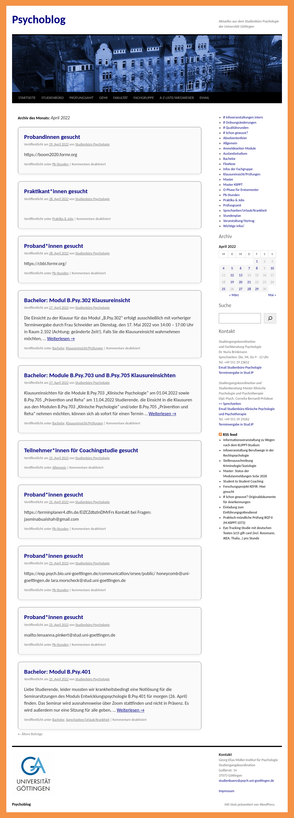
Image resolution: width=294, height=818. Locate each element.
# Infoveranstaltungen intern (243, 117)
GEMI (103, 97)
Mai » (272, 295)
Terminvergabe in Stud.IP (236, 373)
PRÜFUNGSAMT (81, 97)
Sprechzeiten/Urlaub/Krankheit (87, 720)
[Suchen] (270, 318)
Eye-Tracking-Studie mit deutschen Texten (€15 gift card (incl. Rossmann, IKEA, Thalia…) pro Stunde (249, 533)
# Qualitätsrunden (236, 128)
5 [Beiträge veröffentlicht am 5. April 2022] (232, 268)
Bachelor (58, 348)
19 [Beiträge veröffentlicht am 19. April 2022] (232, 282)
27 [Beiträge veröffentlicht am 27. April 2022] (240, 289)
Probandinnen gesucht (52, 137)
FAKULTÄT (120, 97)
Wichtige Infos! (233, 226)
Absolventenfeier (235, 138)
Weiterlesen (61, 338)
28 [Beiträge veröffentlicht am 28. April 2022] (249, 289)
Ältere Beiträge (30, 734)
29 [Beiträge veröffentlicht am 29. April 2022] (256, 289)
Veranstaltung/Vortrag (239, 221)
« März (234, 295)
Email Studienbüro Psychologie (240, 367)
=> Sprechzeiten (230, 404)
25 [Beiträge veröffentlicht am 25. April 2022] (223, 289)
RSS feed (230, 434)
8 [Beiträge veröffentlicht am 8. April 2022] (257, 268)
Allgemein (59, 467)
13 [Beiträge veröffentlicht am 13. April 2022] (240, 275)
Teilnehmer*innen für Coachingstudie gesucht (81, 450)
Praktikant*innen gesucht (56, 191)
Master (228, 179)
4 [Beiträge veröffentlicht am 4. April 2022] (224, 268)
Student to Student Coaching (243, 481)
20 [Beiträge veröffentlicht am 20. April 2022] (240, 282)
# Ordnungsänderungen (239, 122)
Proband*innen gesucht (53, 246)
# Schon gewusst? (235, 133)
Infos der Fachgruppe (238, 169)
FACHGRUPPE (144, 97)
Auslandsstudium (235, 154)
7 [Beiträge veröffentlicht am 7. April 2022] (249, 268)
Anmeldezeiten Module (239, 148)
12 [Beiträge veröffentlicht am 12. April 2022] (232, 275)
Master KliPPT (233, 185)
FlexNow (229, 164)
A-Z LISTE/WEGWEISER (177, 97)
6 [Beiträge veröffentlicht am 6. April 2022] (240, 268)
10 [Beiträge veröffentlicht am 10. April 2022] (272, 268)
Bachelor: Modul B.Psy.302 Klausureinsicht (77, 300)
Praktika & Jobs (63, 219)
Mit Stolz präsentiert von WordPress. (250, 804)
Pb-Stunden (60, 164)
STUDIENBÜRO (52, 97)
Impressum (226, 791)
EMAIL (204, 97)
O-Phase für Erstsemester (241, 190)
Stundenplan (232, 216)
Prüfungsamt (232, 205)
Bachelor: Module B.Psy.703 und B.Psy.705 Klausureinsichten (100, 375)
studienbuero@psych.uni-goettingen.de (246, 781)
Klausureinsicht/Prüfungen (84, 348)
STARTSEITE (27, 97)
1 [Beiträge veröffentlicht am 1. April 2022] (257, 261)
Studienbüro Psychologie (92, 144)
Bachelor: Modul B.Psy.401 (57, 671)
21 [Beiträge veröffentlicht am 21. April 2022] (249, 282)
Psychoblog (38, 19)
